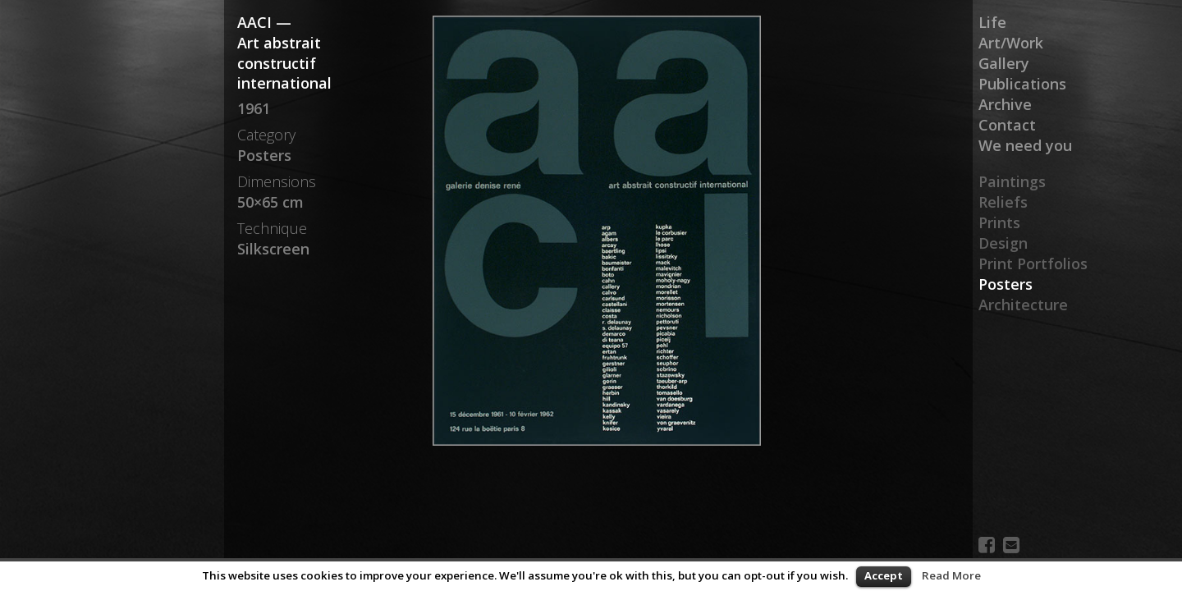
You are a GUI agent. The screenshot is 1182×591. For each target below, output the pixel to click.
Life (992, 22)
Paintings (1012, 181)
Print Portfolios (1033, 263)
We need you (1025, 145)
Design (1003, 243)
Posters (1005, 284)
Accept (883, 575)
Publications (1022, 84)
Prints (999, 222)
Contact (1007, 125)
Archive (1005, 104)
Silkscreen (273, 249)
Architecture (1023, 304)
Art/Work (1010, 43)
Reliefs (1003, 202)
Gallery (1003, 63)
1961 (253, 108)
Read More (951, 575)
